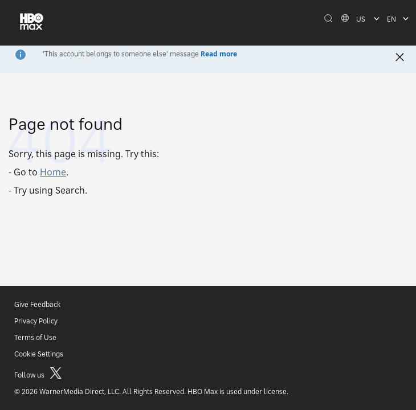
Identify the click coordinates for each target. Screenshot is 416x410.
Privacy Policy (36, 321)
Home (53, 172)
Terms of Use (35, 337)
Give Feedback (37, 304)
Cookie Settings (38, 354)
